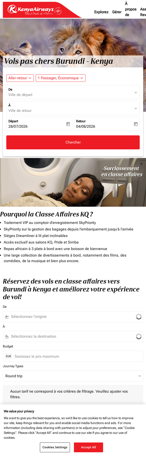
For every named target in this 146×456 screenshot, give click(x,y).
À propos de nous (130, 12)
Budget (8, 346)
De (10, 89)
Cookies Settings (54, 447)
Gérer (116, 12)
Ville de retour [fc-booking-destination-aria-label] (19, 110)
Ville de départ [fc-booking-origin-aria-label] (20, 95)
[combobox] (69, 316)
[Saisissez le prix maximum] (76, 356)
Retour (81, 121)
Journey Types (13, 366)
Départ (13, 121)
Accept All (88, 447)
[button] (61, 78)
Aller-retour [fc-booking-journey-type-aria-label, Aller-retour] (17, 78)
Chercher (73, 142)
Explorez (101, 12)
